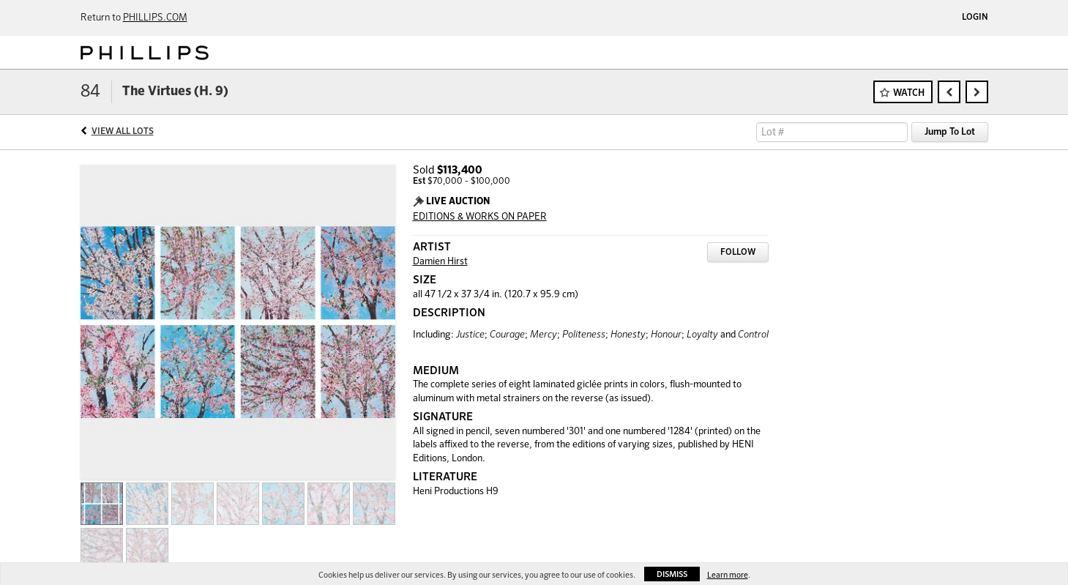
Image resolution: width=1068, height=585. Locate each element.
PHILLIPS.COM (155, 18)
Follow (737, 252)
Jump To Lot (950, 132)
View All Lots (123, 131)
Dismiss (672, 574)
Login (975, 17)
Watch (909, 93)
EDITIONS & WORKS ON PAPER (480, 217)
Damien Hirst (440, 262)
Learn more (727, 575)
